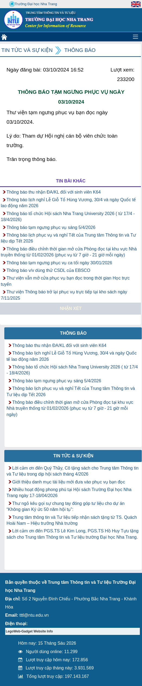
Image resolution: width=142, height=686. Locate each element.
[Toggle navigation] (135, 36)
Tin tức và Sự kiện (27, 50)
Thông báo (80, 50)
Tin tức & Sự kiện (73, 456)
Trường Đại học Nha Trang (33, 4)
